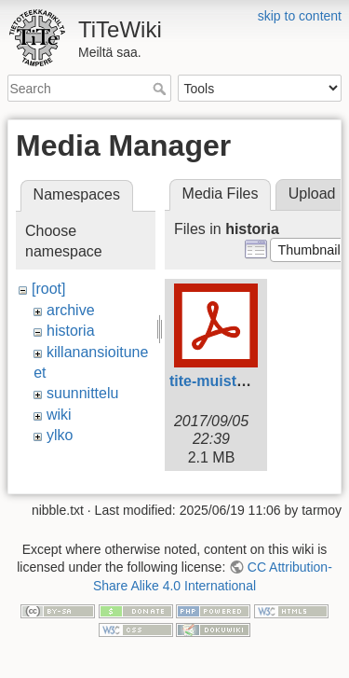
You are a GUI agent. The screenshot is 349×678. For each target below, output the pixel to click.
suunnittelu (82, 393)
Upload (312, 193)
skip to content (300, 15)
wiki (59, 414)
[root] (48, 289)
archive (71, 310)
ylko (60, 435)
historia (71, 331)
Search (161, 88)
